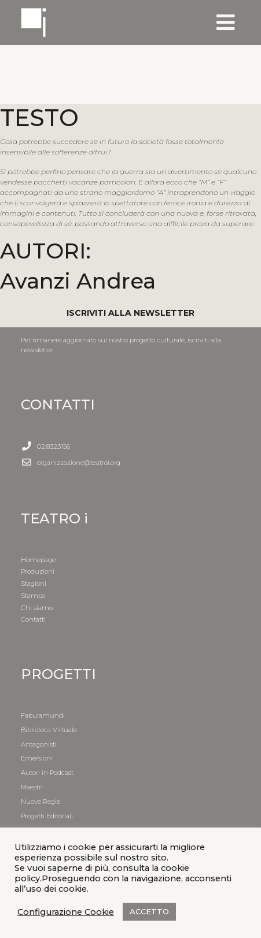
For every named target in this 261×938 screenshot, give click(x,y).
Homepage (38, 560)
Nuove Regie (40, 801)
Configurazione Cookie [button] (65, 912)
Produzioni (37, 571)
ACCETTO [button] (149, 911)
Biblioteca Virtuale (49, 730)
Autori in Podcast (47, 773)
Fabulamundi (43, 715)
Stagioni (33, 583)
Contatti (33, 619)
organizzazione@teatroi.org (78, 463)
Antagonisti (39, 744)
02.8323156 (53, 446)
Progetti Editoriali (47, 816)
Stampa (33, 596)
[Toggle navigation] (225, 22)
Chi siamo (37, 608)
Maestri (32, 787)
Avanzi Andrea (78, 281)
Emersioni (37, 758)
